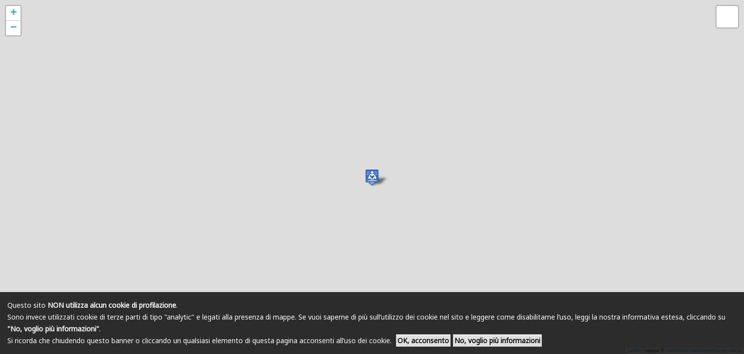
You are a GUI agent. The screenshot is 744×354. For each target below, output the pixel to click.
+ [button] (13, 13)
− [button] (13, 28)
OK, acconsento (423, 340)
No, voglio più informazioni (497, 340)
